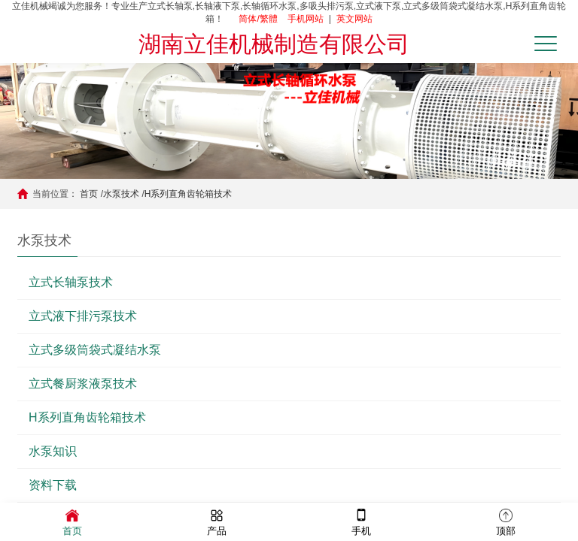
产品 (217, 521)
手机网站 (305, 19)
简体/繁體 (258, 19)
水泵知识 (53, 451)
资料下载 (53, 485)
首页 (89, 194)
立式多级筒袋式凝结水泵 (95, 349)
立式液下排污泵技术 (83, 316)
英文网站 (354, 19)
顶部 (506, 521)
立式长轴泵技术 (71, 282)
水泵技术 (121, 194)
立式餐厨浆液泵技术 (83, 383)
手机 (361, 521)
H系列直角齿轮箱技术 (188, 194)
